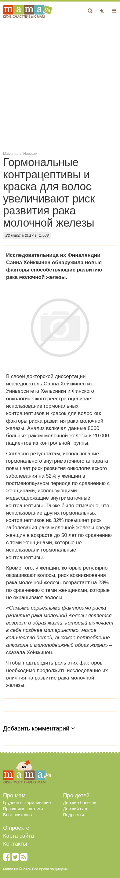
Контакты (15, 844)
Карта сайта (18, 836)
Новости (30, 153)
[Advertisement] (60, 84)
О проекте (16, 828)
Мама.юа (10, 153)
